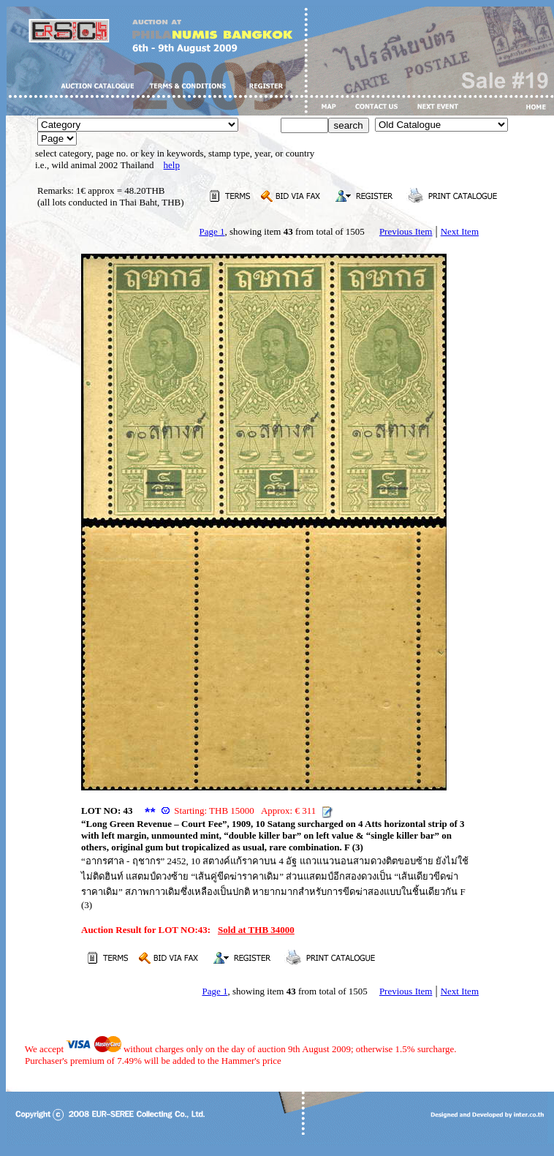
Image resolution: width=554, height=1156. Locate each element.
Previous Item (406, 231)
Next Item (460, 231)
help (172, 164)
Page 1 (211, 231)
